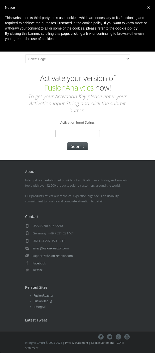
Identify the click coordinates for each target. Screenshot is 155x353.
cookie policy (126, 28)
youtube (127, 337)
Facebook (39, 263)
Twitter (37, 270)
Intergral (40, 306)
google (118, 337)
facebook (101, 337)
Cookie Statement (102, 342)
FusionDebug (43, 301)
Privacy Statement (76, 342)
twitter (110, 337)
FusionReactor (44, 295)
